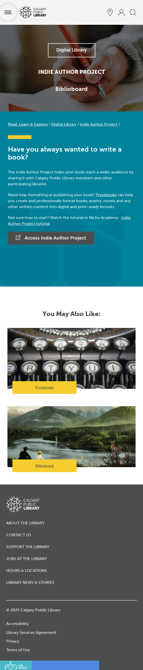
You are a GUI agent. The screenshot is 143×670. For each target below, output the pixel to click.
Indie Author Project (98, 124)
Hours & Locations (26, 570)
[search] (133, 12)
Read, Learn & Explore (28, 124)
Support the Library (27, 546)
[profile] (121, 12)
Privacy (12, 641)
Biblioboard (44, 466)
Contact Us (18, 535)
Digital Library (71, 50)
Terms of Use (18, 649)
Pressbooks (106, 194)
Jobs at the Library (26, 558)
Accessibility (17, 623)
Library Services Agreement (31, 632)
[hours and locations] (110, 12)
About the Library (25, 523)
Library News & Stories (30, 582)
